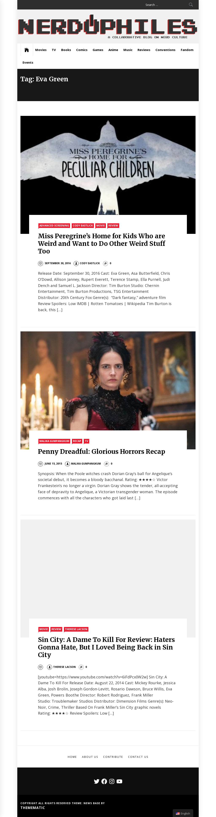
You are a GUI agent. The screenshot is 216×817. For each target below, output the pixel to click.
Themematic (32, 807)
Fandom (187, 50)
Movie (100, 225)
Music (127, 50)
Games (98, 50)
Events (28, 62)
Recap (77, 441)
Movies (41, 50)
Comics (82, 50)
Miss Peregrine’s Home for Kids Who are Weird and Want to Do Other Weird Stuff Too (101, 243)
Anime (113, 50)
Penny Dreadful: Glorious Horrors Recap (101, 451)
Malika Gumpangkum (54, 441)
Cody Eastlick (83, 225)
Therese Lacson (76, 629)
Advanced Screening (54, 225)
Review (113, 225)
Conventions (165, 50)
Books (66, 50)
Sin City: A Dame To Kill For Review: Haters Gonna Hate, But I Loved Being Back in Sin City (106, 647)
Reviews (144, 50)
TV (54, 50)
